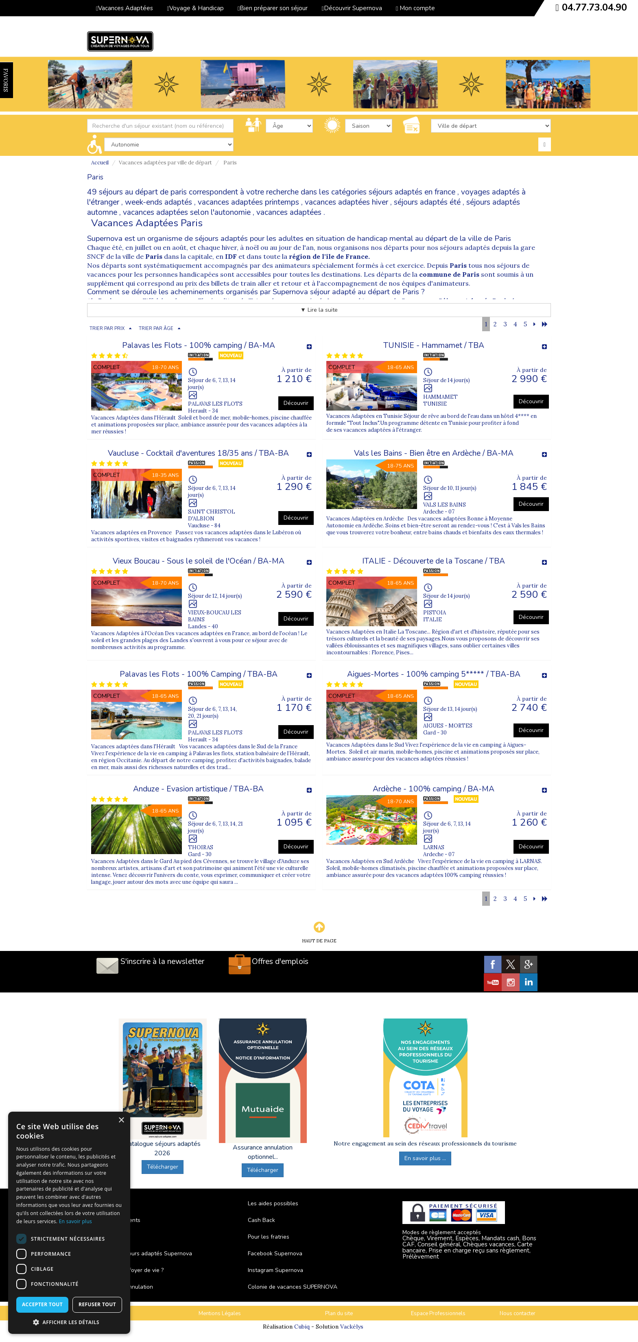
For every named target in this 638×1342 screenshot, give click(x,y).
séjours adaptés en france (412, 192)
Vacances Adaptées (124, 8)
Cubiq (302, 1326)
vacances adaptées (288, 212)
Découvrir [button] (296, 403)
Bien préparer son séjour (273, 8)
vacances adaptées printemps (248, 202)
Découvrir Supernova (351, 8)
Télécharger (162, 1167)
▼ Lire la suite (319, 310)
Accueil (100, 162)
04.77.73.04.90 (594, 7)
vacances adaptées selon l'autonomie (187, 212)
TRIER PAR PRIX (107, 329)
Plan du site (339, 1313)
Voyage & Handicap (195, 8)
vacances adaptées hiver (346, 202)
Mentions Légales (220, 1313)
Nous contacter (517, 1313)
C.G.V (120, 1313)
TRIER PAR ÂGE (156, 329)
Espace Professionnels (438, 1313)
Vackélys (351, 1326)
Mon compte (415, 8)
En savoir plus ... (425, 1158)
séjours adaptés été (427, 202)
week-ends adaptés (158, 202)
